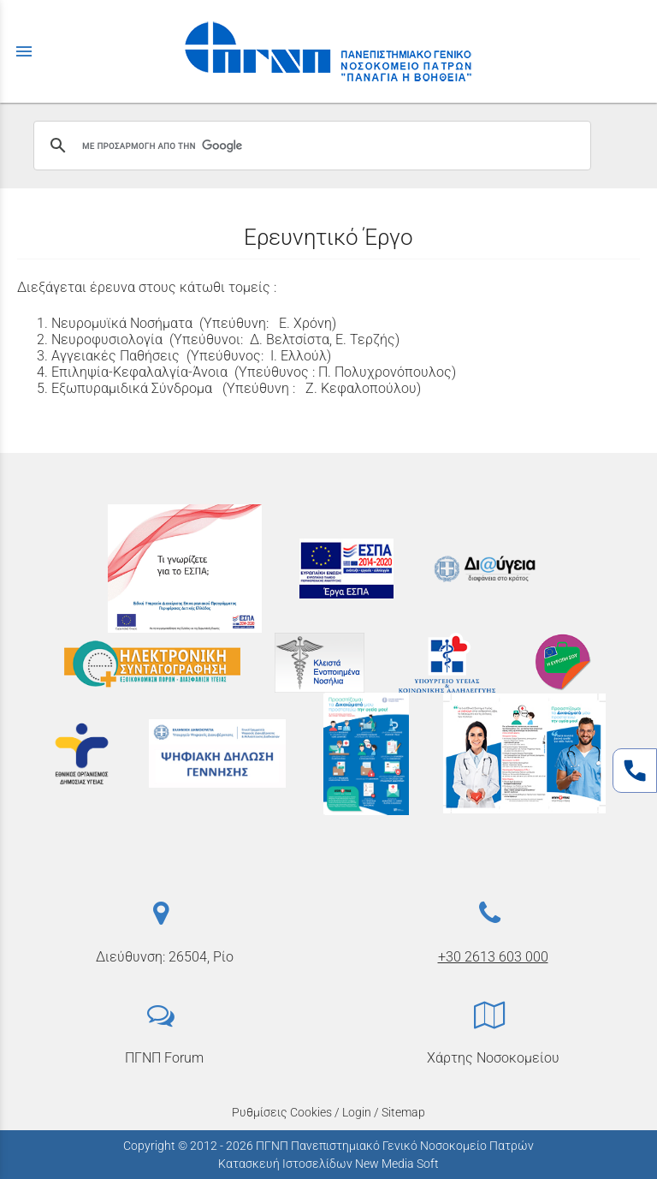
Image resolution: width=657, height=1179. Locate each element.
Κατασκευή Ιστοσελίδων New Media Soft (328, 1163)
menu (24, 51)
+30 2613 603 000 (493, 957)
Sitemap (403, 1112)
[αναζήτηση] (309, 145)
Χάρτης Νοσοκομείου (493, 1058)
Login (356, 1112)
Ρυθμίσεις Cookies (282, 1112)
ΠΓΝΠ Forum (164, 1058)
